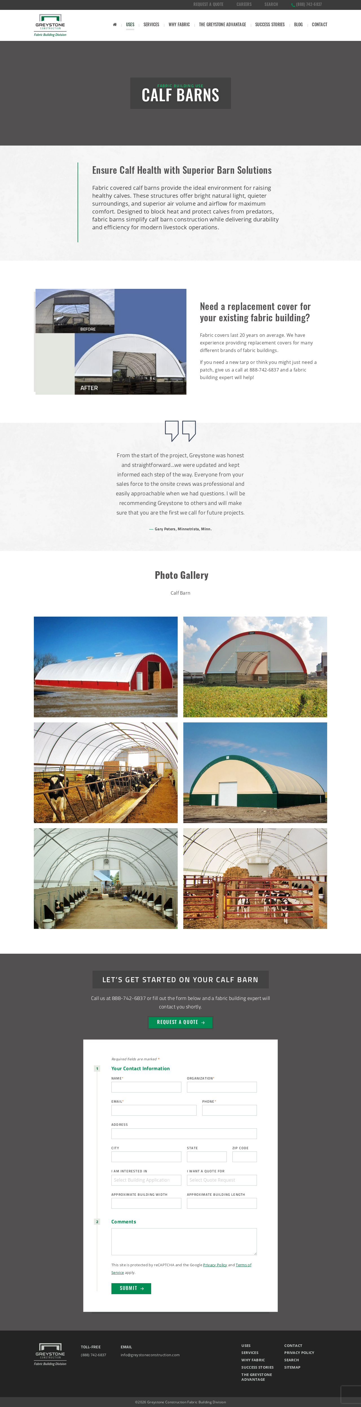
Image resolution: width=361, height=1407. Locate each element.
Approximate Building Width (139, 1194)
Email (117, 1101)
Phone (209, 1101)
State (192, 1148)
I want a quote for (206, 1171)
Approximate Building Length (216, 1194)
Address (119, 1124)
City (115, 1148)
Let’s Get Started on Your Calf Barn (180, 979)
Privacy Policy (215, 1264)
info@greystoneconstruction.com (150, 1354)
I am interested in (129, 1171)
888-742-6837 (264, 370)
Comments (123, 1222)
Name (117, 1078)
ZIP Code (240, 1148)
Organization (201, 1078)
